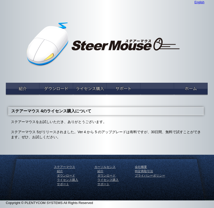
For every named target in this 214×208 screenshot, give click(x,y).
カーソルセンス (105, 167)
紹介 (60, 171)
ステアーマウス (64, 167)
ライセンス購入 (67, 180)
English (199, 2)
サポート (63, 184)
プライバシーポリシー (150, 175)
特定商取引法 (144, 171)
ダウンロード (66, 175)
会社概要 (141, 167)
